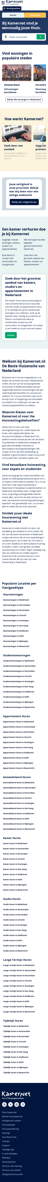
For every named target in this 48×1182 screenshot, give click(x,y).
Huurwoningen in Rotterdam (16, 610)
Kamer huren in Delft (12, 879)
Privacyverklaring (10, 1128)
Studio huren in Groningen (15, 925)
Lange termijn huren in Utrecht (17, 980)
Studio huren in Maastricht (15, 951)
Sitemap (6, 1133)
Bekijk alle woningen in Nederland (24, 99)
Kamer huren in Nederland (15, 843)
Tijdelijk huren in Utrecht (14, 1041)
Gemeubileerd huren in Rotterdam (19, 793)
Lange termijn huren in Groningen (18, 986)
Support (6, 1145)
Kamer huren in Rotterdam (15, 854)
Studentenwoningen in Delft (16, 697)
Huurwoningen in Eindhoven (16, 631)
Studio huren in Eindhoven (15, 935)
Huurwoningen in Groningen (16, 620)
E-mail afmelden (9, 1153)
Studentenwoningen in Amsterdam (19, 666)
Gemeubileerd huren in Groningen (18, 803)
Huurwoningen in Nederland (16, 600)
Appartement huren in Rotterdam (18, 732)
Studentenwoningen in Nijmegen (18, 702)
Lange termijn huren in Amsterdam (19, 970)
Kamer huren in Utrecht (14, 859)
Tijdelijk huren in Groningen (16, 1047)
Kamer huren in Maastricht (15, 890)
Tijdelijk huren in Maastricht (16, 1072)
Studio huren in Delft (12, 940)
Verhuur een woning (12, 1166)
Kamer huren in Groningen (15, 864)
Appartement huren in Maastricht (18, 768)
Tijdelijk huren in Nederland (16, 1026)
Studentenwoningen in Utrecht (17, 676)
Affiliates (6, 1157)
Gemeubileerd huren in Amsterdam (19, 787)
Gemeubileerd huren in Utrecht (17, 798)
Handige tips (8, 1149)
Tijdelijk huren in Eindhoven (15, 1057)
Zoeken (11, 335)
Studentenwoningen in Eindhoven (18, 691)
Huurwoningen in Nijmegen (15, 641)
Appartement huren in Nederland (18, 721)
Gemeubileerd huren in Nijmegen (18, 824)
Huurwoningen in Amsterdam (16, 605)
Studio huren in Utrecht (14, 920)
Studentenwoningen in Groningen (18, 681)
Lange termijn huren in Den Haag (18, 991)
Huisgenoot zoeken (11, 1120)
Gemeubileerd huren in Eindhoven (18, 813)
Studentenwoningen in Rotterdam (19, 671)
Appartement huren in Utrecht (17, 737)
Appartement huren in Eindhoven (18, 752)
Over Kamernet (9, 1112)
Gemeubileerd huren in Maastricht (19, 829)
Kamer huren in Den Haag (15, 869)
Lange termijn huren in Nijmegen (18, 1006)
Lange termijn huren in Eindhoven (18, 996)
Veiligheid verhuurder (12, 1174)
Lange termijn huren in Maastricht (19, 1011)
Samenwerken (9, 1161)
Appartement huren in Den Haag (18, 747)
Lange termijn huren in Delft (16, 1001)
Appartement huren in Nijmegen (18, 763)
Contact (5, 1141)
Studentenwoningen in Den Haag (18, 686)
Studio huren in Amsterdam (16, 909)
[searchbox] (22, 37)
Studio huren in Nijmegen (14, 945)
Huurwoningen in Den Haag (15, 625)
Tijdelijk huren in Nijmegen (15, 1067)
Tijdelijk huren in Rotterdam (16, 1036)
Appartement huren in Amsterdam (19, 727)
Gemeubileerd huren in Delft (16, 818)
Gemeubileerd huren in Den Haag (18, 808)
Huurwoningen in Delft (13, 636)
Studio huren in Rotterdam (15, 914)
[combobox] (20, 37)
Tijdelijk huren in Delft (13, 1062)
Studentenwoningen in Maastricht (19, 707)
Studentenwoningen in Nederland (18, 661)
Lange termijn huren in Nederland (18, 965)
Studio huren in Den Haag (14, 930)
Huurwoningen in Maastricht (16, 646)
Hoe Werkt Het (9, 1137)
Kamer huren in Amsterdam (16, 848)
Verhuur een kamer (11, 1170)
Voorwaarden (8, 1124)
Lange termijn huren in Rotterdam (19, 975)
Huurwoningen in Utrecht (14, 615)
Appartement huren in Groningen (18, 742)
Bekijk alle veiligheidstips (24, 202)
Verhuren (35, 15)
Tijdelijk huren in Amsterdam (16, 1031)
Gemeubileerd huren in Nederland (18, 782)
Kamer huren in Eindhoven (15, 874)
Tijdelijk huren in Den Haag (15, 1052)
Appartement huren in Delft (16, 758)
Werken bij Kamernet (12, 1116)
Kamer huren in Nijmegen (15, 884)
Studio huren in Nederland (15, 904)
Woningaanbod (11, 8)
